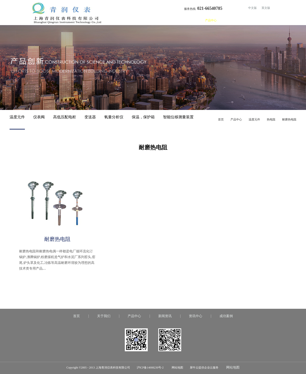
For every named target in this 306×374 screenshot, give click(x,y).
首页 (177, 20)
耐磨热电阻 (289, 119)
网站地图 (176, 367)
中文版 (252, 8)
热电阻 (271, 119)
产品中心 (236, 119)
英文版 (266, 8)
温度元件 (254, 119)
